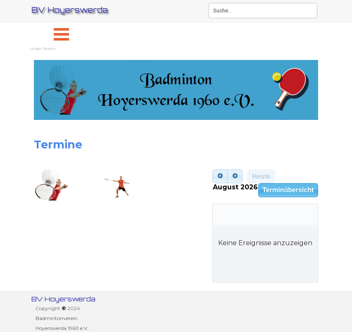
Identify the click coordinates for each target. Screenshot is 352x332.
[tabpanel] (176, 144)
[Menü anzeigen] (61, 34)
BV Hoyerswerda (69, 10)
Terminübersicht (288, 189)
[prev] (220, 177)
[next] (235, 177)
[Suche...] (263, 10)
